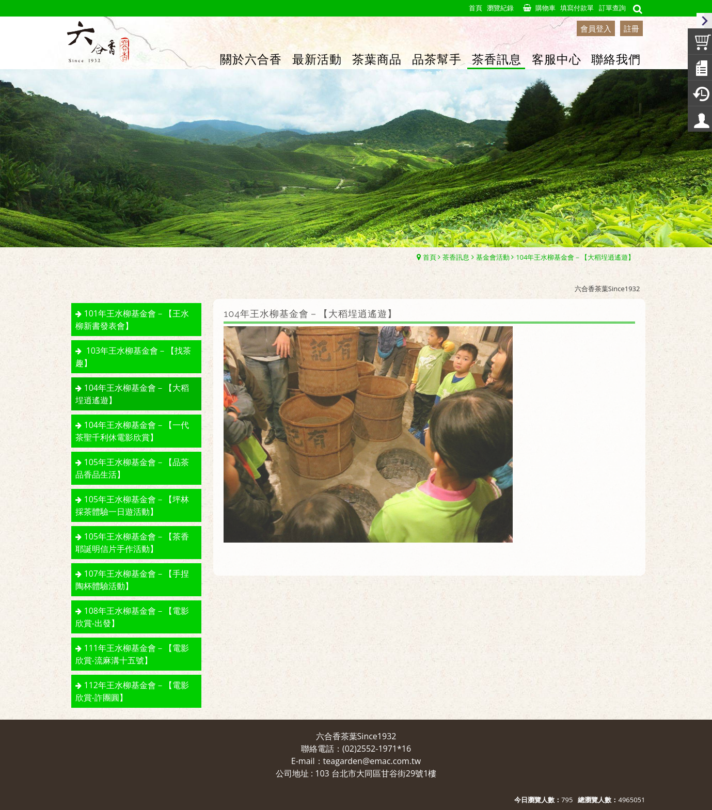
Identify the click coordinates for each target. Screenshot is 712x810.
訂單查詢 (612, 7)
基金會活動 (493, 257)
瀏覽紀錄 (500, 7)
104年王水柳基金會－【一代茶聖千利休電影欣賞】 (132, 431)
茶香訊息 (455, 257)
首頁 (429, 257)
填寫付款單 (577, 7)
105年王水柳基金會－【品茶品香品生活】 (132, 468)
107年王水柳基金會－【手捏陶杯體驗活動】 (132, 580)
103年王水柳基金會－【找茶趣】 (133, 357)
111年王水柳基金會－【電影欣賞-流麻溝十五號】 (132, 654)
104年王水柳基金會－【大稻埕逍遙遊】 (575, 257)
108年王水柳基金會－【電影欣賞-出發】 (132, 617)
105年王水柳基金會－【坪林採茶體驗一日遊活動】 (132, 505)
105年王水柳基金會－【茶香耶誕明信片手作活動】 (132, 542)
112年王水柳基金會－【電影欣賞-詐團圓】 (132, 691)
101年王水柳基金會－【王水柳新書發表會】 (132, 319)
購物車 (545, 7)
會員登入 (595, 28)
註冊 (631, 28)
